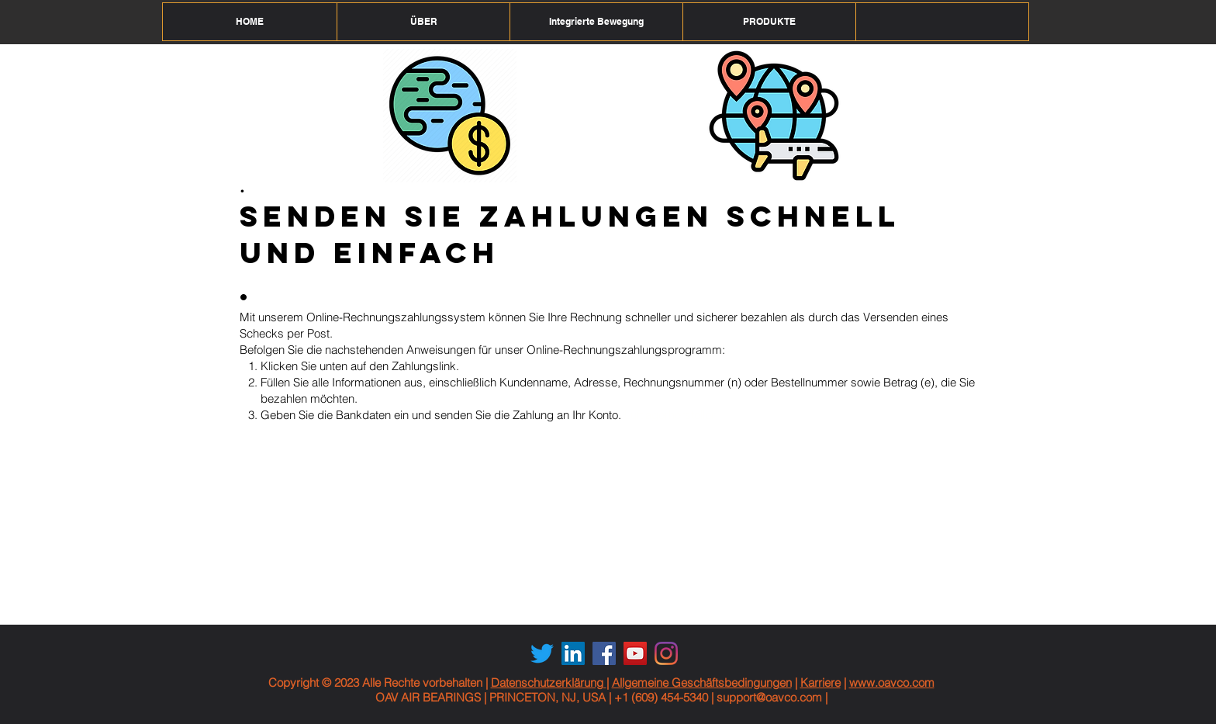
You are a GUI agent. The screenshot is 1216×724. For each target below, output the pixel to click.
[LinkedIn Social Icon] (573, 653)
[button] (423, 21)
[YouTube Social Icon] (635, 653)
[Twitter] (542, 653)
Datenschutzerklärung (548, 682)
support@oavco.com (769, 697)
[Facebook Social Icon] (604, 653)
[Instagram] (666, 653)
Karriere (820, 682)
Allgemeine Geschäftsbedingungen (702, 682)
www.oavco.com (891, 682)
